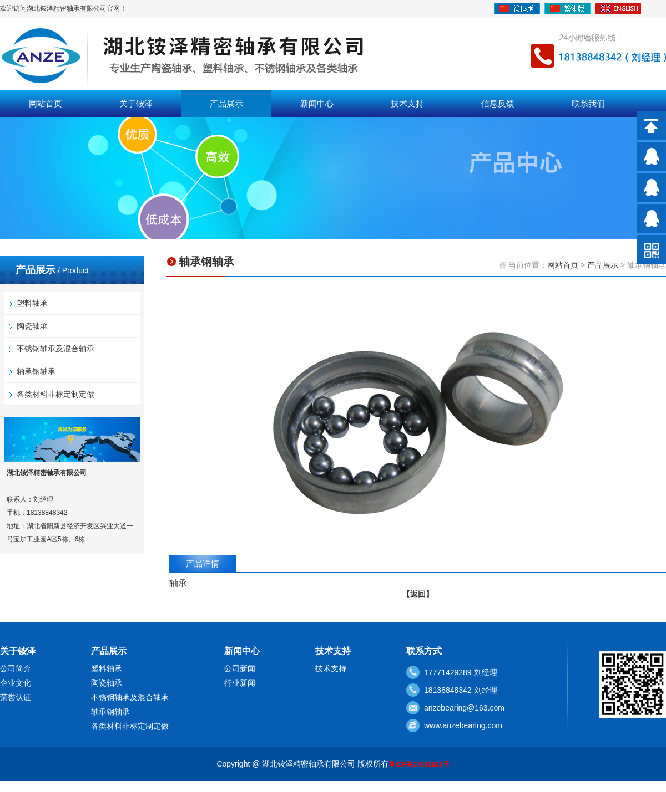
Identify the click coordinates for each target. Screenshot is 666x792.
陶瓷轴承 (32, 325)
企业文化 (15, 682)
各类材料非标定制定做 (55, 394)
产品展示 (226, 103)
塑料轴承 (32, 303)
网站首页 (45, 103)
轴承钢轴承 (36, 371)
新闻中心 (317, 103)
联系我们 (588, 103)
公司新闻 (239, 668)
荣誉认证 (15, 697)
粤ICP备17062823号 (419, 764)
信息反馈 (497, 103)
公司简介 (15, 668)
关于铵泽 (136, 103)
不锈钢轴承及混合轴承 (55, 348)
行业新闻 (239, 682)
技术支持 (407, 103)
